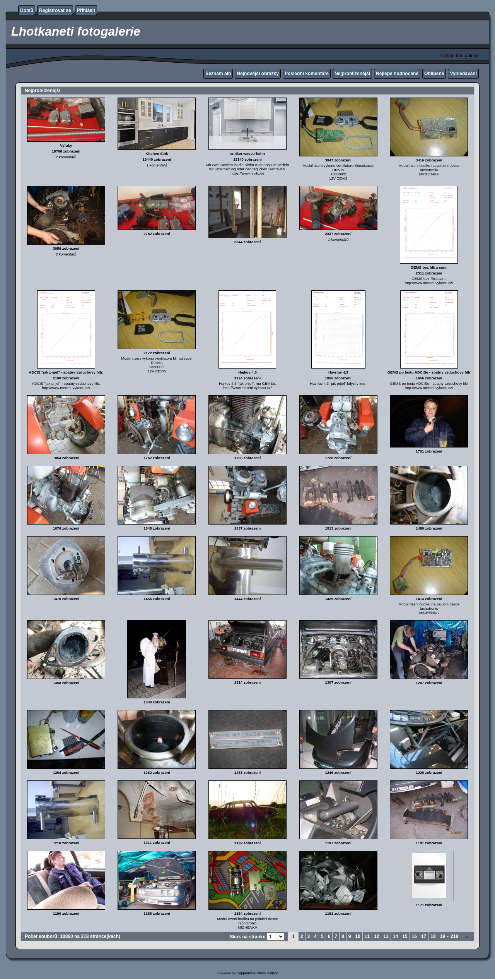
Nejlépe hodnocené (397, 73)
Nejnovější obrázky (258, 73)
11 (367, 936)
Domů (26, 10)
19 (442, 936)
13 (385, 936)
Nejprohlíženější (352, 73)
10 (357, 936)
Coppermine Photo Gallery (257, 973)
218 (454, 936)
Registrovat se (55, 10)
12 (376, 936)
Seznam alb (218, 73)
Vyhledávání (463, 73)
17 (423, 936)
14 (395, 936)
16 (414, 936)
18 (432, 936)
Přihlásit (86, 10)
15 (404, 936)
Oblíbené (434, 73)
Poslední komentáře (307, 73)
